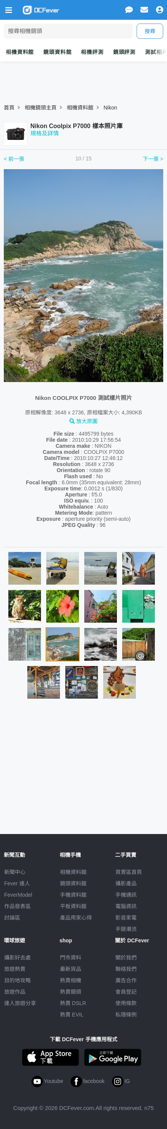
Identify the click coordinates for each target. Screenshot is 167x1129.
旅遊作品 (14, 992)
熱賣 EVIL (72, 1015)
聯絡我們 (126, 969)
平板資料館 (73, 906)
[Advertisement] (83, 769)
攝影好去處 (17, 958)
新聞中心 (14, 872)
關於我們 (126, 958)
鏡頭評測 (124, 52)
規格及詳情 (44, 133)
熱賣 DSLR (73, 1003)
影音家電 (126, 918)
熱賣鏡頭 (70, 992)
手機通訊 (126, 895)
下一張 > (153, 159)
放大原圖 (83, 421)
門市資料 (70, 958)
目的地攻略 (17, 980)
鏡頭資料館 (57, 52)
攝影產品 (126, 883)
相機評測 (92, 52)
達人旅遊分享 (20, 1003)
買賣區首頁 (128, 872)
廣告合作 (126, 980)
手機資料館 (73, 895)
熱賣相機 (70, 980)
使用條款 (126, 1003)
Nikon (110, 108)
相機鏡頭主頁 (41, 108)
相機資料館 (20, 52)
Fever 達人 (17, 883)
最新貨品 (70, 969)
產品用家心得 (76, 918)
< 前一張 (14, 159)
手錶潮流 (126, 929)
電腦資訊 (126, 906)
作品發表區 (17, 906)
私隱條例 (126, 1015)
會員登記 (126, 992)
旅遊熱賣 (14, 969)
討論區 (12, 918)
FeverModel (18, 895)
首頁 (9, 108)
